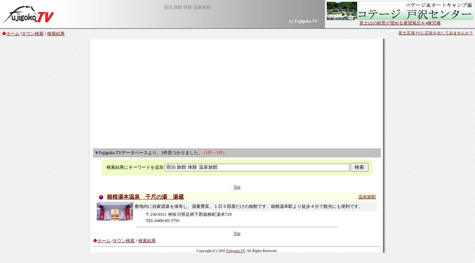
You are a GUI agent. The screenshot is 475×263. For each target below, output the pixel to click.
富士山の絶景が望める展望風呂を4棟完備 (400, 21)
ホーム (12, 33)
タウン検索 (33, 33)
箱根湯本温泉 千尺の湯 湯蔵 (145, 197)
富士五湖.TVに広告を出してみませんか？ (436, 33)
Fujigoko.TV (236, 251)
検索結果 (56, 33)
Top (236, 187)
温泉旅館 (367, 196)
